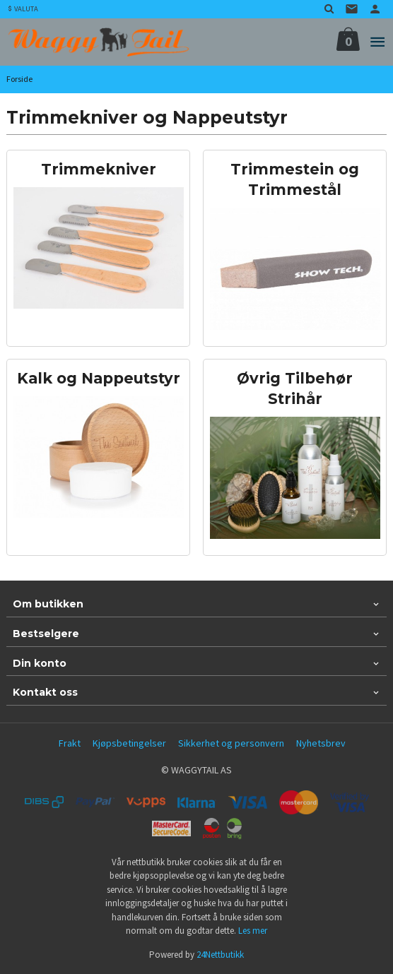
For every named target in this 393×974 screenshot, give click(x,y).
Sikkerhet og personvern (231, 743)
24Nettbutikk (220, 955)
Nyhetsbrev (321, 743)
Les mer (252, 931)
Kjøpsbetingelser (129, 743)
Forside (19, 78)
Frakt (70, 743)
